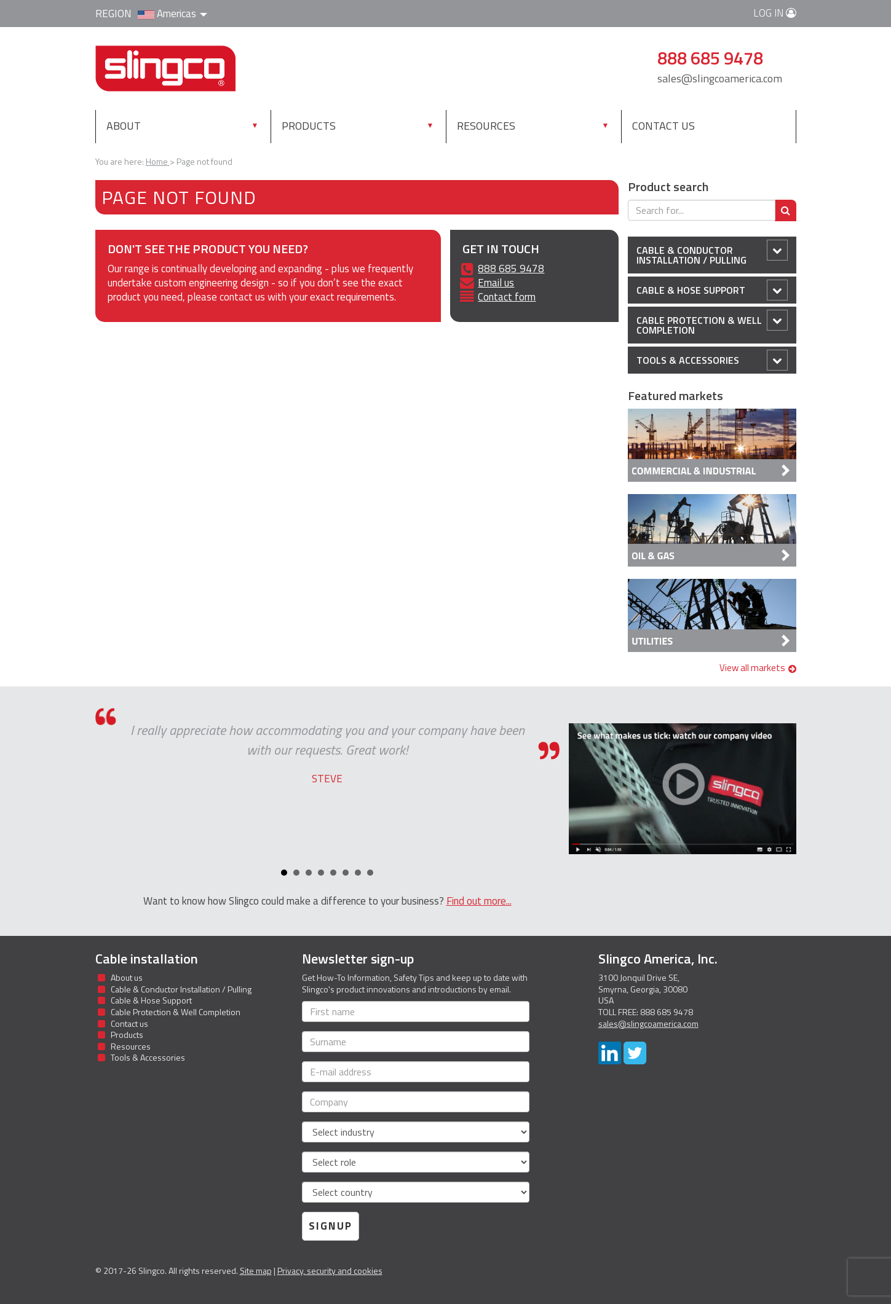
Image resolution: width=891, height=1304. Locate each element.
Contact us (663, 125)
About (123, 125)
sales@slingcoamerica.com (719, 78)
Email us (496, 283)
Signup (330, 1226)
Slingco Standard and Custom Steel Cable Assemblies (165, 68)
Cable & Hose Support (712, 290)
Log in (774, 13)
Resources (486, 125)
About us (127, 977)
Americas (172, 14)
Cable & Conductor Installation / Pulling (712, 253)
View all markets (757, 667)
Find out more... (479, 901)
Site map (256, 1270)
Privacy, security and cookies (329, 1270)
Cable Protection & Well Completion (712, 323)
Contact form (507, 297)
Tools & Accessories (712, 360)
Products (309, 125)
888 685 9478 (511, 269)
